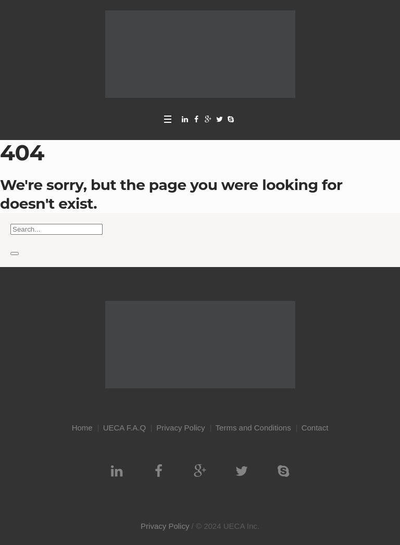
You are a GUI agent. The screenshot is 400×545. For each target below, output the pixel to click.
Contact (315, 427)
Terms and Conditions (253, 427)
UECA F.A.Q (124, 427)
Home (82, 427)
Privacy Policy (180, 427)
